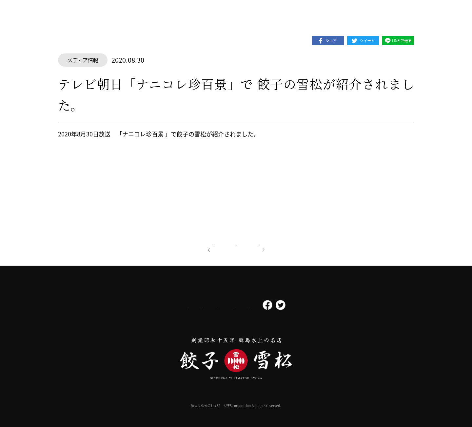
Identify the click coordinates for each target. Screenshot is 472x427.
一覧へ (236, 243)
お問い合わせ (302, 305)
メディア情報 (82, 60)
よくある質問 (261, 305)
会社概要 (132, 305)
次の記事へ (278, 243)
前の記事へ (194, 243)
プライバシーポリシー (212, 305)
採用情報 (166, 305)
